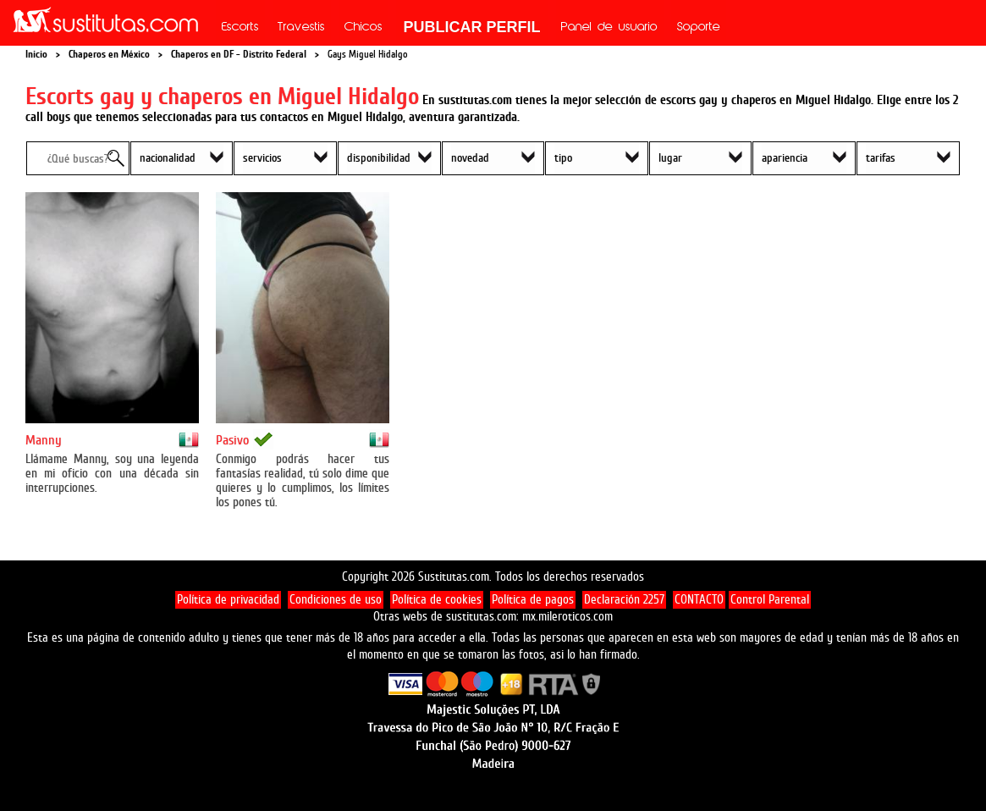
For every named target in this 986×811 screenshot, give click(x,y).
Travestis (301, 28)
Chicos (363, 28)
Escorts (240, 28)
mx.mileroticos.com (567, 617)
